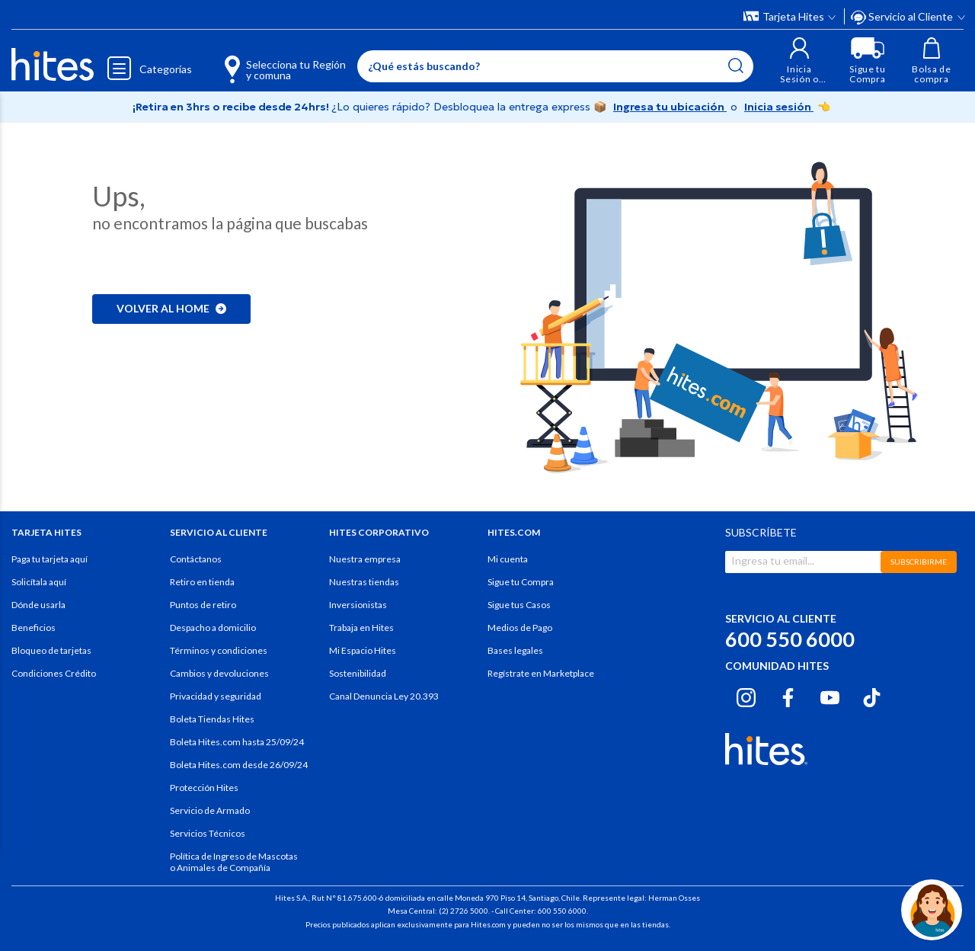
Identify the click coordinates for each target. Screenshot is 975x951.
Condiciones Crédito (53, 673)
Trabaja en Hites (361, 627)
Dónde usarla (38, 604)
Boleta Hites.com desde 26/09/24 (239, 764)
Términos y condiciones (218, 650)
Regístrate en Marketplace (541, 673)
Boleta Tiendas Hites (212, 719)
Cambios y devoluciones (219, 673)
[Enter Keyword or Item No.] (555, 66)
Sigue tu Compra (521, 582)
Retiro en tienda (202, 582)
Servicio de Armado (210, 810)
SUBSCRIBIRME (918, 561)
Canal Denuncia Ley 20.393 (384, 696)
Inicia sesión (779, 107)
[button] (799, 60)
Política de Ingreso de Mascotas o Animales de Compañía (234, 861)
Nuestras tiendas (364, 582)
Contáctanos (196, 559)
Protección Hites (204, 787)
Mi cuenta (508, 559)
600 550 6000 (790, 639)
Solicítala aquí (38, 582)
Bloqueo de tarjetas (51, 650)
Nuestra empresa (365, 559)
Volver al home (171, 308)
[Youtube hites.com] (829, 696)
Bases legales (515, 650)
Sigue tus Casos (519, 604)
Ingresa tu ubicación (670, 107)
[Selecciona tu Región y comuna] (263, 61)
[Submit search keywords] (735, 65)
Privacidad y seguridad (215, 696)
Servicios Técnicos (207, 833)
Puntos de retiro (203, 604)
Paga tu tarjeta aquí (49, 559)
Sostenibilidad (357, 673)
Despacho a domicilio (213, 627)
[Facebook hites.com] (788, 696)
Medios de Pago (520, 627)
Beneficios (33, 627)
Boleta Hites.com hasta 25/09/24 (237, 742)
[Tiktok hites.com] (871, 696)
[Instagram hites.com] (746, 696)
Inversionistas (358, 604)
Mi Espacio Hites (362, 650)
